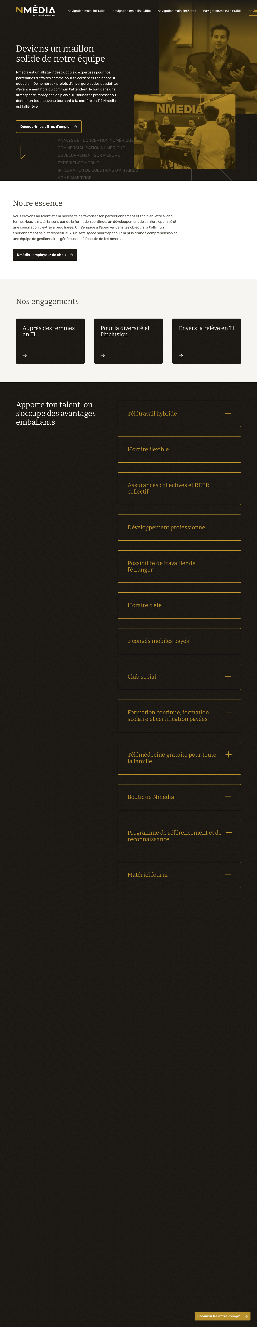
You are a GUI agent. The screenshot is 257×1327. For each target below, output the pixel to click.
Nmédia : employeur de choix (45, 255)
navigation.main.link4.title (222, 11)
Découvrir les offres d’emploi (48, 126)
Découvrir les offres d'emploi (222, 1316)
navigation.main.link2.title (132, 11)
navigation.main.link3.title (177, 11)
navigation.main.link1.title (86, 11)
